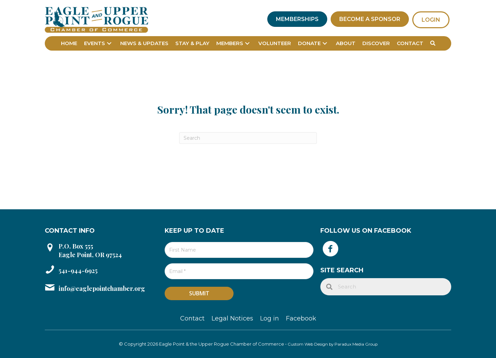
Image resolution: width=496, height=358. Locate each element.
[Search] (248, 138)
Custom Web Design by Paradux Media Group (333, 344)
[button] (109, 43)
